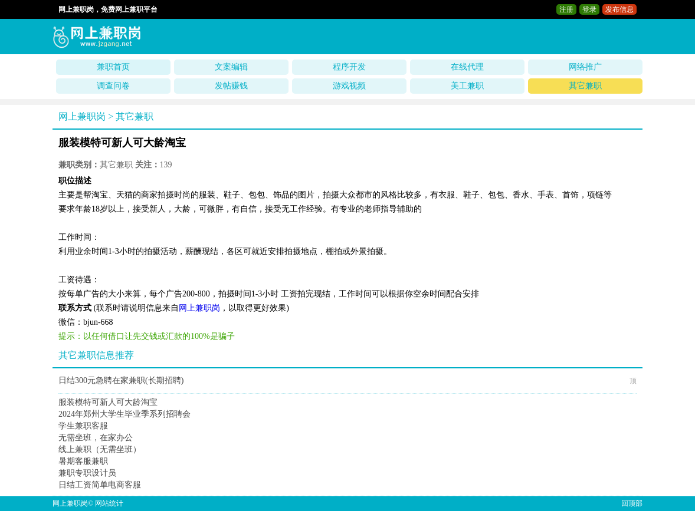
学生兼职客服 (83, 425)
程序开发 (349, 66)
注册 (566, 9)
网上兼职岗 (82, 116)
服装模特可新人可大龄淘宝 (108, 402)
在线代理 (467, 66)
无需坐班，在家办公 (95, 437)
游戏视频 (349, 85)
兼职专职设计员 (87, 473)
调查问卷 (113, 85)
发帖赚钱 (231, 85)
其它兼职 (585, 85)
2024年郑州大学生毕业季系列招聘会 (124, 414)
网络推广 (585, 66)
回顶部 (631, 503)
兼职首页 (113, 66)
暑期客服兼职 (83, 461)
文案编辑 (231, 66)
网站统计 (109, 503)
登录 (589, 9)
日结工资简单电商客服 (99, 484)
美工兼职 (467, 85)
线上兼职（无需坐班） (99, 449)
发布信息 (619, 9)
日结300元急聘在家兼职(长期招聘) (120, 380)
